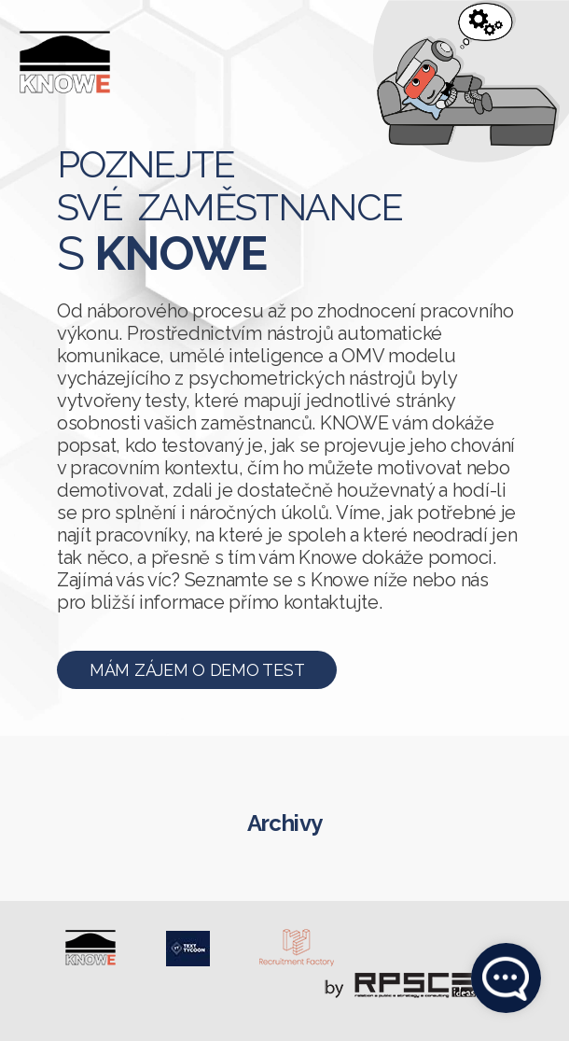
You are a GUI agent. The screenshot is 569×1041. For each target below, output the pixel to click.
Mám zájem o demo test (197, 670)
